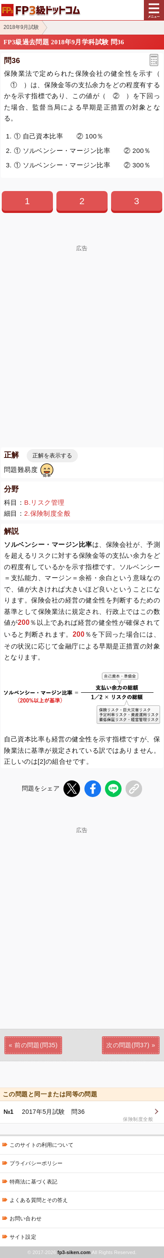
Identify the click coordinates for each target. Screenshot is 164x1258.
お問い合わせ (26, 1218)
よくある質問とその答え (39, 1200)
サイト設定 (23, 1237)
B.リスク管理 (44, 502)
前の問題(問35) (36, 1045)
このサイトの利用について (41, 1145)
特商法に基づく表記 (33, 1182)
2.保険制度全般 (47, 513)
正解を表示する (52, 455)
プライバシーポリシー (36, 1163)
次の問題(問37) (128, 1045)
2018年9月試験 (21, 27)
